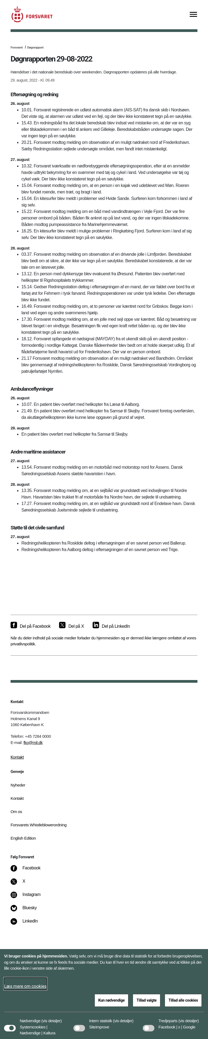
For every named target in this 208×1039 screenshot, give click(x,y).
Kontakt (17, 757)
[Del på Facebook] (30, 626)
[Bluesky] (27, 911)
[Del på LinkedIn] (111, 626)
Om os (16, 811)
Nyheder (18, 785)
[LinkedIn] (28, 924)
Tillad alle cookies (183, 1000)
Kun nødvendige (111, 1000)
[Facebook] (29, 871)
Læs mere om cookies (25, 986)
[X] (24, 884)
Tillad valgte (146, 1000)
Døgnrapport (35, 47)
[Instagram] (29, 897)
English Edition (23, 838)
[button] (51, 1018)
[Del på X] (71, 626)
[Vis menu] (193, 14)
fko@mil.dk (33, 742)
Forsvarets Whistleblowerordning (39, 825)
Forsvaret (17, 47)
